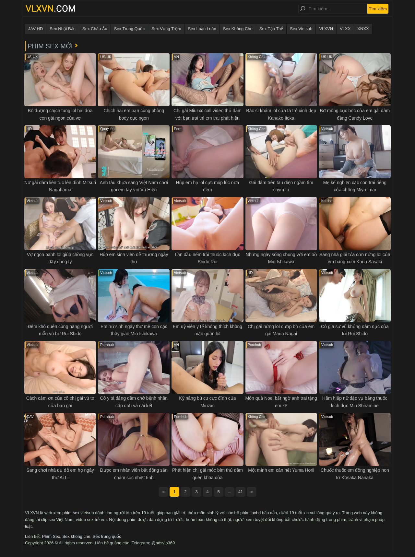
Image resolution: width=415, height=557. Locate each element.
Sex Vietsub (301, 28)
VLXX (345, 28)
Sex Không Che (238, 28)
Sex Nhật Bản (63, 28)
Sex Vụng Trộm (166, 28)
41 (240, 491)
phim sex (71, 512)
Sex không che (76, 536)
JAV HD (35, 28)
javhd (256, 512)
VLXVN (326, 28)
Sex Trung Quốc (129, 28)
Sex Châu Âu (94, 28)
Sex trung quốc (107, 536)
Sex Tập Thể (271, 28)
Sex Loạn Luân (202, 28)
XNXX (363, 28)
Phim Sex (51, 536)
